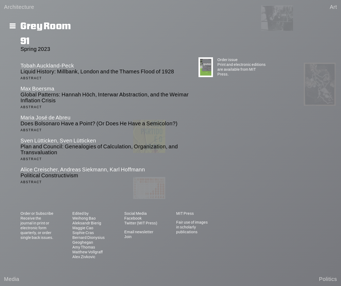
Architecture (19, 7)
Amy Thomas (83, 247)
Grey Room (45, 26)
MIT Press (185, 213)
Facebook (133, 218)
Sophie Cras (83, 233)
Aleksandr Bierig (86, 223)
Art (333, 7)
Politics (328, 279)
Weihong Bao (84, 218)
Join (128, 237)
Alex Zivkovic (83, 257)
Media (11, 279)
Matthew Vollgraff (87, 252)
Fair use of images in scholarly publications (192, 227)
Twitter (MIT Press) (140, 223)
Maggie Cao (82, 228)
